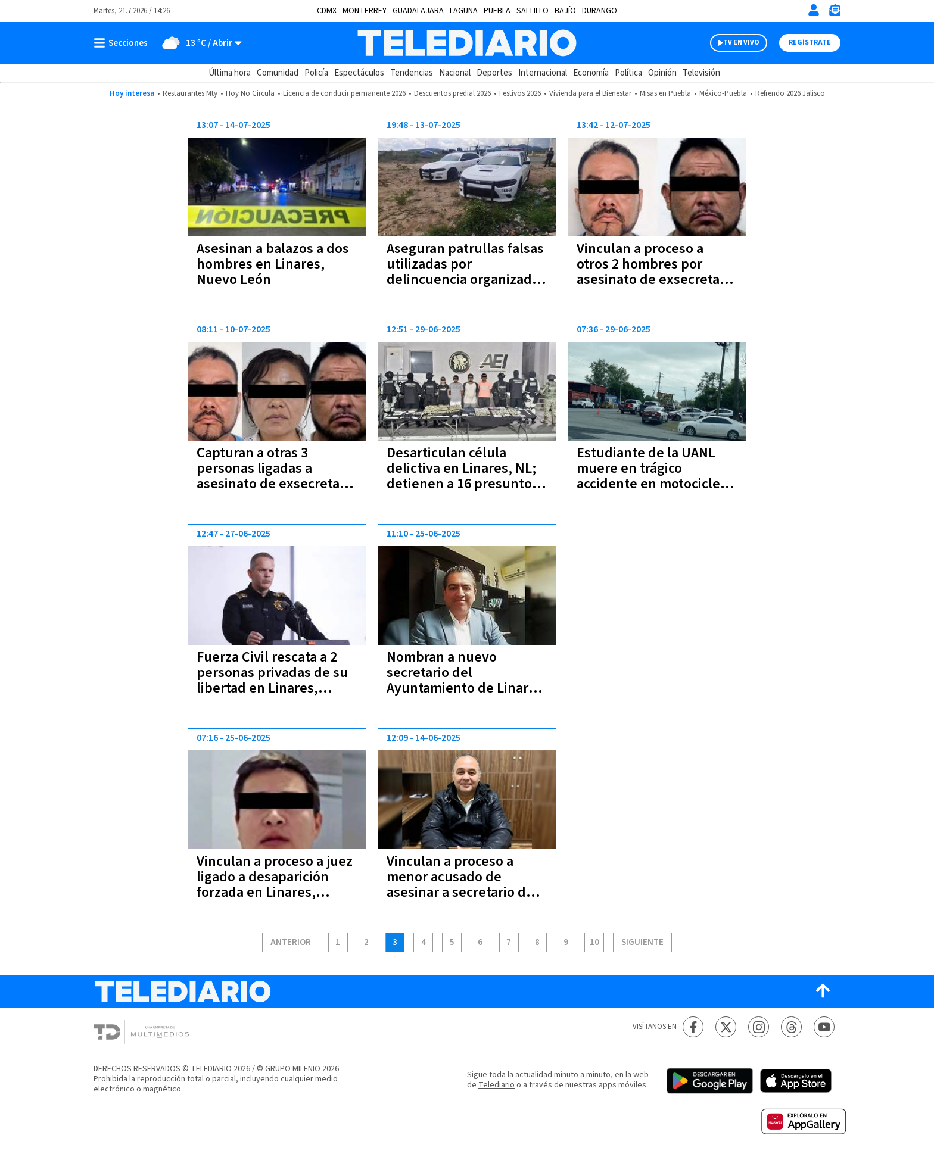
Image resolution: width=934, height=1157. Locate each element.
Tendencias (411, 73)
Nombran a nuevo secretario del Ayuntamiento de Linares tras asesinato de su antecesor (465, 688)
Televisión (701, 73)
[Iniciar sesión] (814, 10)
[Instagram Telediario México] (758, 1026)
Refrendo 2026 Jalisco (790, 93)
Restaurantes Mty (190, 93)
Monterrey (365, 11)
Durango (599, 11)
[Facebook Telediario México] (693, 1026)
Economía (591, 73)
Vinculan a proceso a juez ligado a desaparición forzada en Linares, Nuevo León (275, 884)
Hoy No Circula (250, 93)
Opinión (662, 73)
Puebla (497, 11)
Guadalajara (418, 11)
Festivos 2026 (520, 93)
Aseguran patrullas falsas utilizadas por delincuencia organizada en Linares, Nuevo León (465, 271)
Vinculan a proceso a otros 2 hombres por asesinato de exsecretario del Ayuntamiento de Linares (656, 279)
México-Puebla (723, 93)
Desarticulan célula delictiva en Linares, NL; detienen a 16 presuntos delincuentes (462, 476)
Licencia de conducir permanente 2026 (344, 93)
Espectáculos (359, 73)
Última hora (229, 73)
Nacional (455, 73)
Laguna (464, 11)
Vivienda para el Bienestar (590, 93)
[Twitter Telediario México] (725, 1026)
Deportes (494, 73)
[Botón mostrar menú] (123, 43)
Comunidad (277, 73)
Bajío (565, 11)
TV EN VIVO (741, 43)
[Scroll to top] (822, 991)
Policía (316, 73)
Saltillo (532, 11)
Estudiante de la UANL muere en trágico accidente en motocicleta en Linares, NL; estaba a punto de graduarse (654, 483)
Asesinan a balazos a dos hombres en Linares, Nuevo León (273, 264)
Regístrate (810, 43)
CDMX (327, 11)
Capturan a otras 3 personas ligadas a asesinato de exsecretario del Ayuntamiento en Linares (276, 483)
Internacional (542, 73)
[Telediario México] (467, 43)
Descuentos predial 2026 (452, 93)
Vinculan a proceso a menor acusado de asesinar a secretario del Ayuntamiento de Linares (465, 884)
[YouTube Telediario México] (824, 1026)
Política (628, 73)
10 (594, 942)
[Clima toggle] (198, 43)
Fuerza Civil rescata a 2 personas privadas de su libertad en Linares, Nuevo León (272, 680)
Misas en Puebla (665, 93)
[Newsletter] (834, 13)
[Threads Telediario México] (791, 1026)
